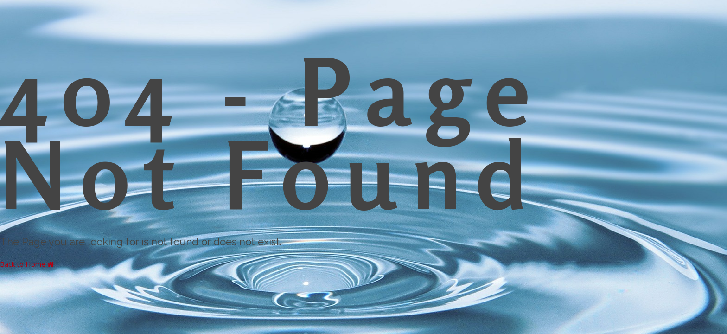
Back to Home (27, 264)
